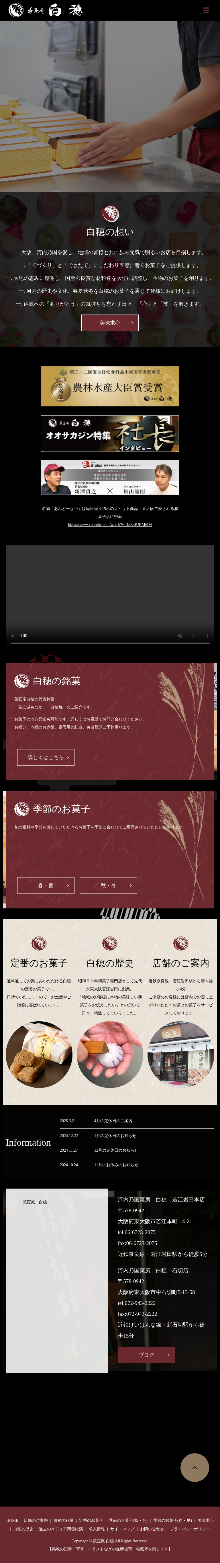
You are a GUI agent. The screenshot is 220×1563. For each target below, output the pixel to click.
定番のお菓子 (91, 1520)
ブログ (146, 1355)
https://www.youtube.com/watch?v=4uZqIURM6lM (110, 525)
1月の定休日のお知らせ (115, 1136)
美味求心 (110, 323)
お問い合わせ (152, 1529)
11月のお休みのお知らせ (116, 1165)
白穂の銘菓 (64, 1520)
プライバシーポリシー (190, 1529)
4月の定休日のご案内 (113, 1121)
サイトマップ (122, 1529)
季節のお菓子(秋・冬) (128, 1520)
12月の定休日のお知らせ (116, 1150)
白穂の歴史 (23, 1529)
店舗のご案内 (36, 1520)
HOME (12, 1520)
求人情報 (97, 1529)
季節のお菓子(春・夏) (172, 1520)
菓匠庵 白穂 (35, 1202)
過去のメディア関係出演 (61, 1529)
